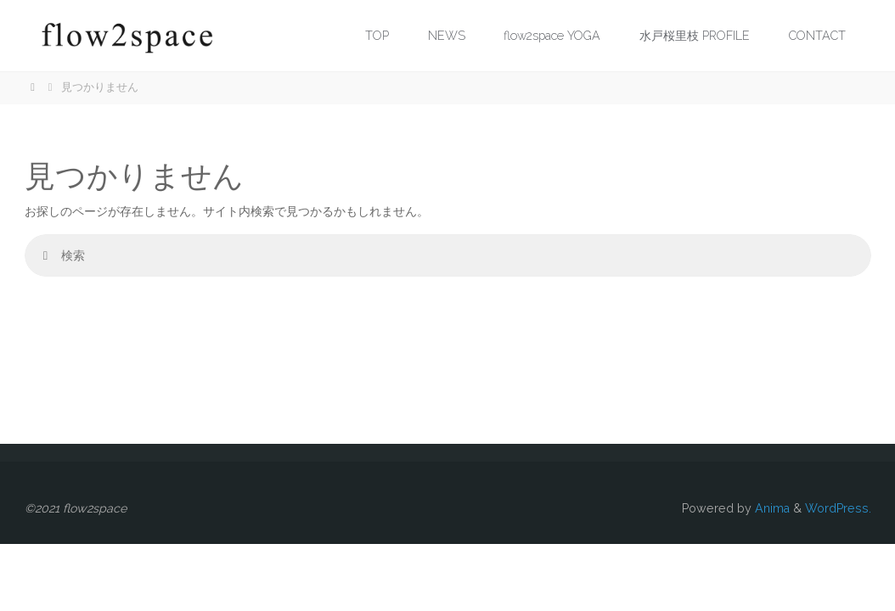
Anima (770, 508)
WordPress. (838, 508)
